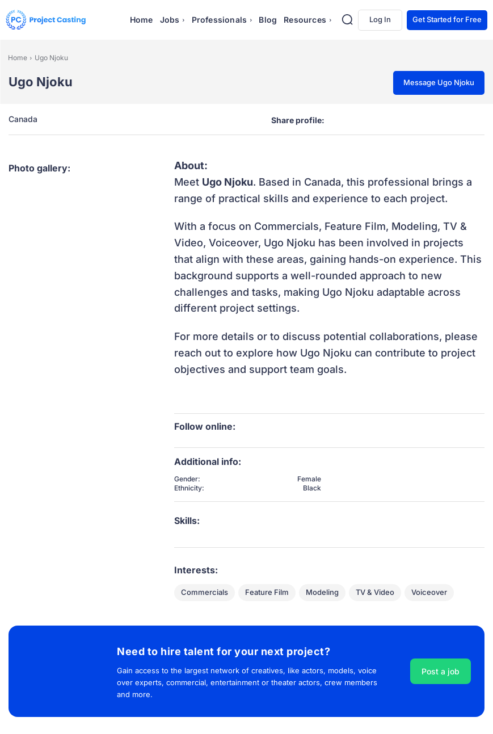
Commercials (204, 592)
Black (312, 488)
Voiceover (429, 592)
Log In (380, 19)
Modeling (322, 592)
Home (17, 57)
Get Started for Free (447, 19)
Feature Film (267, 592)
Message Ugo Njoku (438, 82)
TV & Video (375, 592)
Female (309, 479)
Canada (23, 119)
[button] (347, 19)
